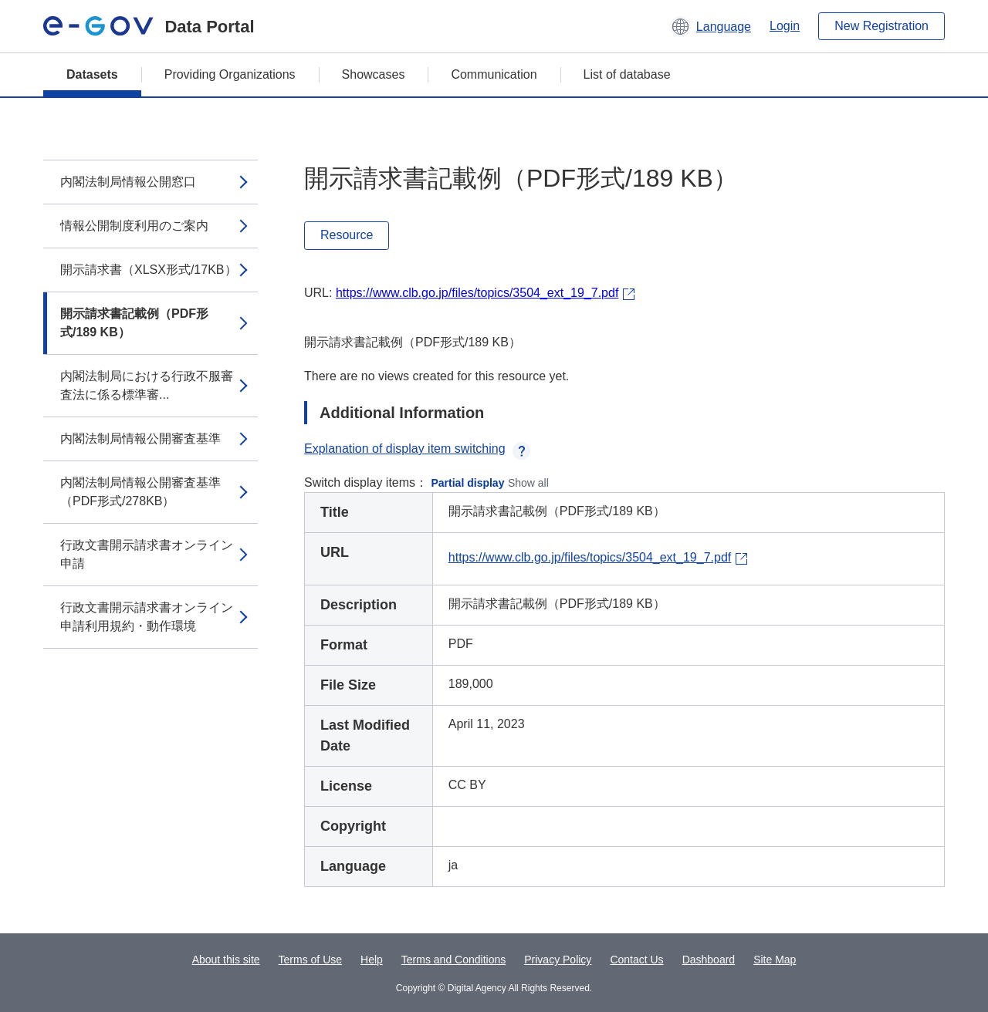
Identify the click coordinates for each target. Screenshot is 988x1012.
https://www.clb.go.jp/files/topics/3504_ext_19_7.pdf (477, 292)
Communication (493, 74)
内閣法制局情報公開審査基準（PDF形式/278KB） (140, 492)
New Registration (881, 25)
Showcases (373, 74)
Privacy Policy (557, 959)
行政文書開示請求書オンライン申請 (146, 554)
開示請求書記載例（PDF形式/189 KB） (134, 323)
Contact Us (636, 959)
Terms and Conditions (453, 959)
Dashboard (709, 959)
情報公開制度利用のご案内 (134, 225)
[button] (710, 26)
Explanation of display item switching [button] (417, 448)
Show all (528, 483)
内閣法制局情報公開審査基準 (140, 438)
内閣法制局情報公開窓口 (128, 181)
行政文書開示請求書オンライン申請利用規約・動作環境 (146, 616)
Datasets (92, 74)
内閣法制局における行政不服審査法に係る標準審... (146, 385)
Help (371, 959)
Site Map (774, 959)
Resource (346, 234)
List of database (627, 74)
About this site (226, 959)
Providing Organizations (230, 74)
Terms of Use (310, 959)
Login (785, 25)
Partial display (468, 483)
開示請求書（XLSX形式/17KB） (148, 269)
